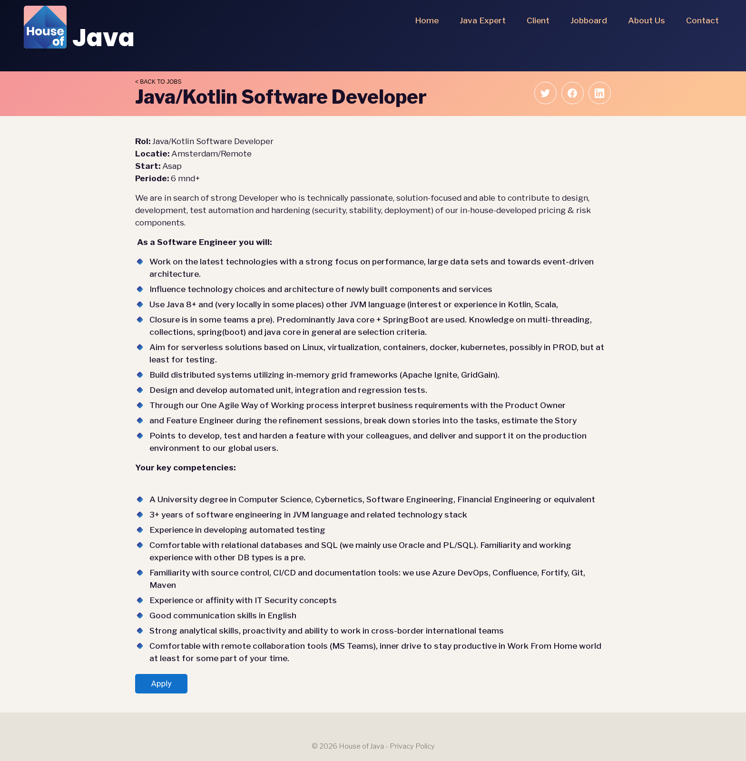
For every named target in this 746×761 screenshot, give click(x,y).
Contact (702, 20)
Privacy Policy (412, 746)
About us (646, 20)
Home (427, 20)
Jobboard (588, 20)
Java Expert (483, 20)
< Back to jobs (158, 81)
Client (538, 20)
